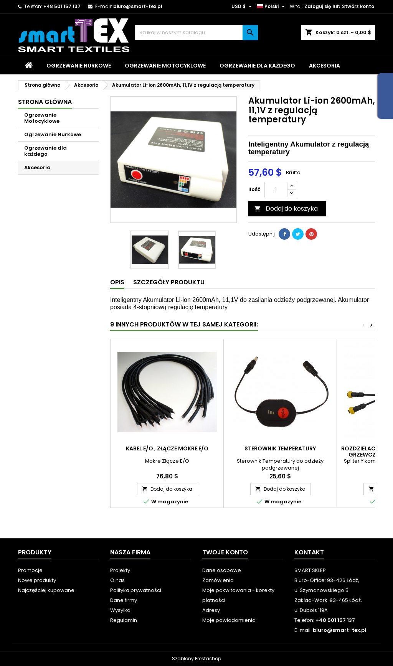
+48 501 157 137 (62, 6)
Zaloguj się (317, 6)
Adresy (211, 610)
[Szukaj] (196, 32)
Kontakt (309, 552)
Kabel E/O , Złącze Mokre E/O (167, 448)
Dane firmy (123, 600)
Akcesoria (324, 65)
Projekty (120, 570)
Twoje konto (225, 552)
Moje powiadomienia (229, 620)
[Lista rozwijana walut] (242, 6)
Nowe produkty (37, 580)
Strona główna (45, 101)
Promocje (30, 570)
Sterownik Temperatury (280, 448)
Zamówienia (218, 580)
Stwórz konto (358, 6)
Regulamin (123, 620)
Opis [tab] (117, 282)
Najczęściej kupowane (46, 590)
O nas (117, 580)
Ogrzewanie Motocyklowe (165, 65)
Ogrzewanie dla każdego (257, 65)
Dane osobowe (221, 570)
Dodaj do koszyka (286, 208)
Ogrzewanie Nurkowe (78, 65)
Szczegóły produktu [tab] (169, 282)
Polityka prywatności (135, 590)
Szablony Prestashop (196, 658)
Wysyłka (120, 610)
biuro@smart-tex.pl (137, 6)
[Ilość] (275, 189)
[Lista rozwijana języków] (272, 6)
